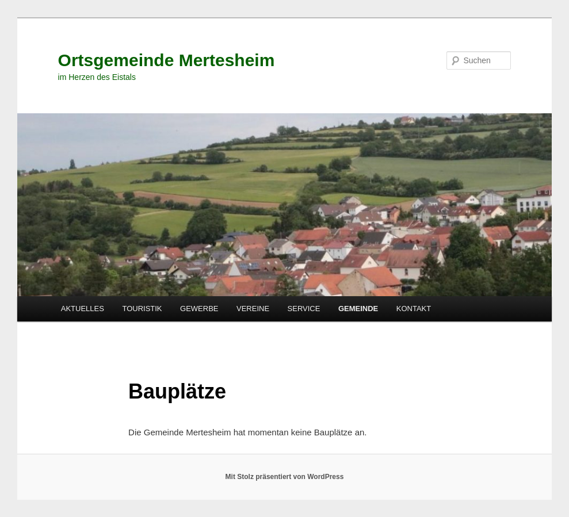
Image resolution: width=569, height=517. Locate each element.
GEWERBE (199, 308)
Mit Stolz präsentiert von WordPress (285, 477)
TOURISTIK (142, 308)
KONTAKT (413, 308)
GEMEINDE (358, 308)
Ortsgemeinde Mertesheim (166, 60)
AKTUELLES (82, 308)
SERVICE (304, 308)
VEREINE (252, 308)
